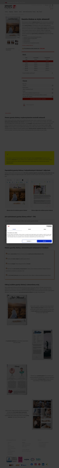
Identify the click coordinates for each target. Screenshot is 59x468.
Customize (29, 241)
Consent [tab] (14, 229)
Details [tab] (29, 229)
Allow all (44, 241)
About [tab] (45, 229)
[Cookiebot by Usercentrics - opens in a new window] (47, 226)
